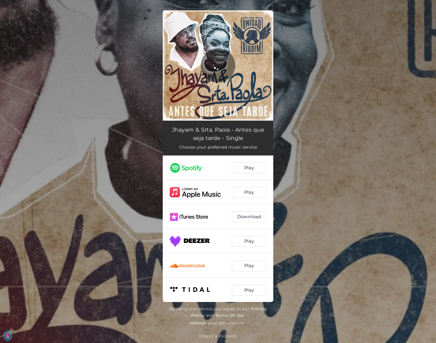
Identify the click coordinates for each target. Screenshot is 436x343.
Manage (198, 322)
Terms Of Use (229, 315)
